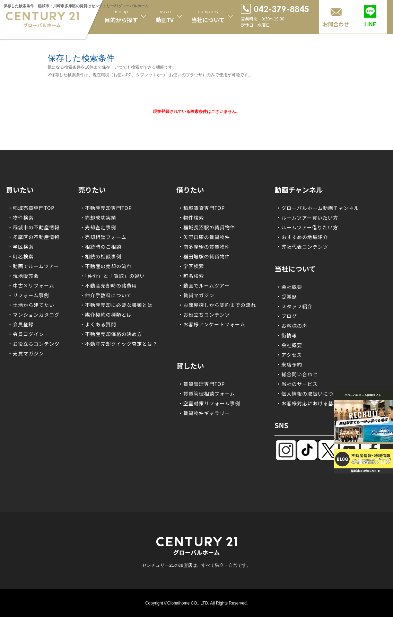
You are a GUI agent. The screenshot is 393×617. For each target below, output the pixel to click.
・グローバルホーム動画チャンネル (317, 208)
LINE (370, 24)
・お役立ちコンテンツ (34, 344)
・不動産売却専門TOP (106, 208)
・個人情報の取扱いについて (310, 393)
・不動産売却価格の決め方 (111, 334)
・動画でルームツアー (33, 266)
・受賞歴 (286, 296)
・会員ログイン (26, 334)
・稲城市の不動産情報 (34, 227)
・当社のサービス (297, 384)
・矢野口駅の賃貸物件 (204, 237)
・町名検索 (21, 256)
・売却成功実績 (98, 217)
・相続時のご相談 (100, 247)
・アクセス (289, 355)
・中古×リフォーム (31, 285)
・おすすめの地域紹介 (302, 237)
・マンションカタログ (34, 314)
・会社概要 (289, 287)
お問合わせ (336, 24)
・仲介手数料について (106, 295)
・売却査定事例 (98, 227)
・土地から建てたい (31, 305)
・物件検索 (21, 217)
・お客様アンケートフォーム (211, 324)
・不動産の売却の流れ (106, 266)
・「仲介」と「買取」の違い (112, 276)
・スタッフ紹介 (294, 306)
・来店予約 (289, 364)
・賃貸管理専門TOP (201, 384)
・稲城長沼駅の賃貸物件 (206, 227)
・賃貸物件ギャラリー (204, 413)
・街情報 (286, 335)
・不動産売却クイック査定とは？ (119, 344)
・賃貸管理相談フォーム (206, 393)
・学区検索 (21, 247)
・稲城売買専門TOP (31, 208)
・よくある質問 (98, 324)
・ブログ (286, 316)
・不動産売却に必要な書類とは (116, 305)
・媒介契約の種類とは (106, 314)
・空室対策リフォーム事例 (209, 403)
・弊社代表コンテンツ (302, 247)
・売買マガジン (26, 353)
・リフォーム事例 (28, 295)
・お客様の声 (291, 326)
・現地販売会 (23, 276)
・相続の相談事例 (100, 256)
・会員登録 (21, 324)
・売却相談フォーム (103, 237)
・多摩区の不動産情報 (34, 237)
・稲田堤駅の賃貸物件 (204, 256)
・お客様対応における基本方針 (312, 403)
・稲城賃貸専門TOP (201, 208)
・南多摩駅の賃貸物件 (204, 247)
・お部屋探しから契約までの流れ (217, 305)
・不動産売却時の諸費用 (108, 285)
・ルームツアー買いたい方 (307, 217)
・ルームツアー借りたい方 (307, 227)
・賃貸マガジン (196, 295)
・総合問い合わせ (297, 374)
